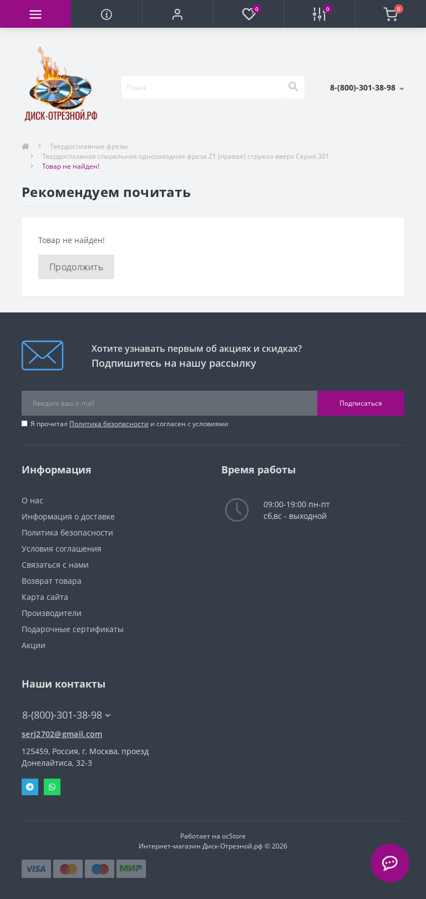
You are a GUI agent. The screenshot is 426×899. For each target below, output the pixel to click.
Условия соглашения (62, 548)
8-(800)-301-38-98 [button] (66, 715)
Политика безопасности (109, 423)
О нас (32, 500)
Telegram (30, 787)
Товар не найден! (70, 166)
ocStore (234, 836)
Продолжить (76, 267)
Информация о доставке (68, 516)
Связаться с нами (55, 564)
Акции (33, 645)
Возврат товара (52, 580)
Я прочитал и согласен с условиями (130, 423)
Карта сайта (45, 597)
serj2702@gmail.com (62, 734)
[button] (177, 14)
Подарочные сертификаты (73, 629)
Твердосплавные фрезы (89, 146)
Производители (52, 613)
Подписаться (360, 403)
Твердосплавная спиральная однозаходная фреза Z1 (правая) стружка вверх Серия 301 (185, 156)
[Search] (293, 87)
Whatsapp (52, 787)
